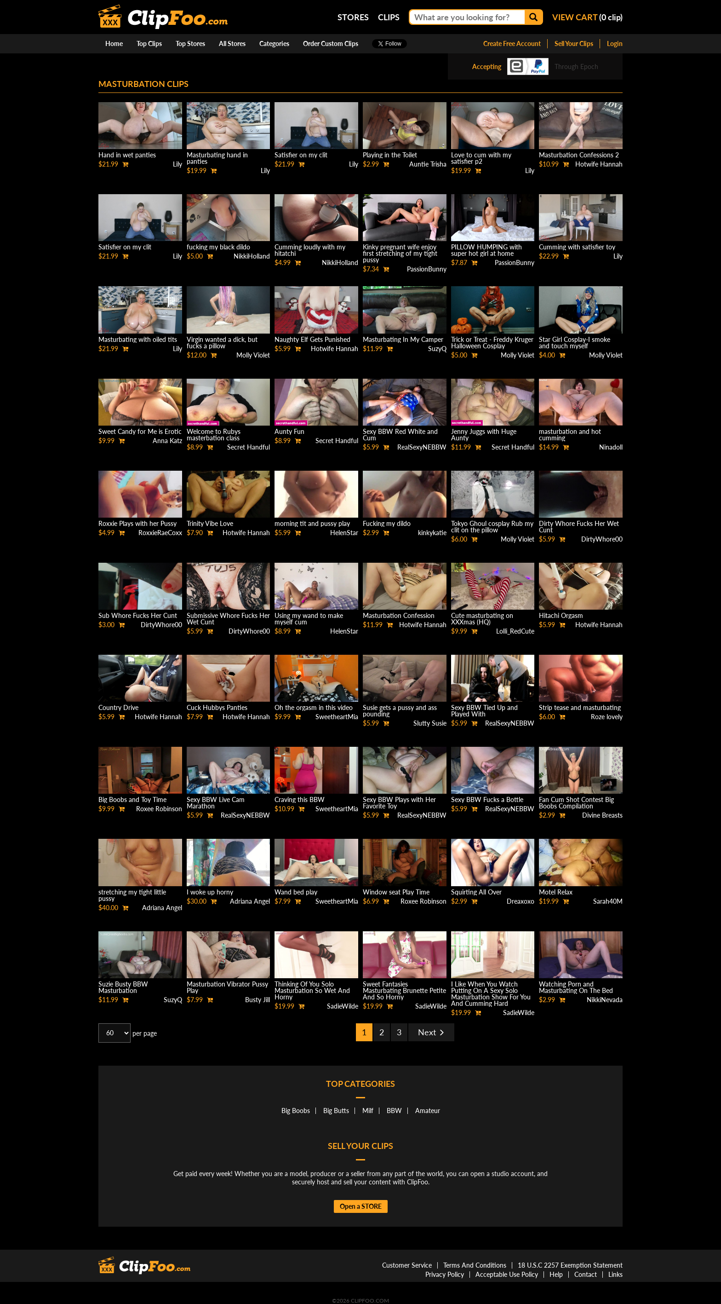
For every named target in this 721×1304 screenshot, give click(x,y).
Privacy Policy (444, 1274)
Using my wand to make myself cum (309, 619)
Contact (585, 1274)
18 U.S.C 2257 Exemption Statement (570, 1265)
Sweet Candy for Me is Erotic (140, 431)
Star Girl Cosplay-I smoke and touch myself (574, 342)
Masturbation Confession (399, 615)
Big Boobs (295, 1110)
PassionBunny (426, 269)
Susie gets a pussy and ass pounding (400, 711)
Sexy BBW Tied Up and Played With (484, 711)
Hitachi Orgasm (561, 615)
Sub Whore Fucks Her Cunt (137, 615)
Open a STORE (361, 1206)
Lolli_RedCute (515, 631)
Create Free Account (512, 43)
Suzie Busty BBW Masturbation (123, 987)
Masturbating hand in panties (217, 158)
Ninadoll (611, 447)
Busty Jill (257, 1000)
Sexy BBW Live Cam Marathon (216, 803)
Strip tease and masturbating (580, 707)
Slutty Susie (429, 723)
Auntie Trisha (427, 164)
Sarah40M (608, 901)
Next (431, 1032)
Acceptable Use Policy (506, 1274)
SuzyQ (437, 348)
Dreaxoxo (520, 901)
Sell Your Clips (574, 43)
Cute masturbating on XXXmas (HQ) (482, 619)
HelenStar (344, 533)
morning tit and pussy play (312, 523)
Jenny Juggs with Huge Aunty (483, 434)
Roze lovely (607, 717)
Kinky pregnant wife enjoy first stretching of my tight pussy (400, 253)
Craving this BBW (300, 799)
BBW (394, 1110)
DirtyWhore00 (602, 539)
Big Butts (336, 1110)
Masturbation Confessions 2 (579, 155)
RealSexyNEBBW (421, 447)
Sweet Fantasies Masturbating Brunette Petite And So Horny (404, 990)
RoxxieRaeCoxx (160, 533)
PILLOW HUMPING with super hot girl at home (486, 250)
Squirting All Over (476, 892)
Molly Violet (253, 355)
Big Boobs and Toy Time (132, 799)
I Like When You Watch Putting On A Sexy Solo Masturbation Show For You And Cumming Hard (491, 993)
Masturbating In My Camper (403, 339)
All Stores (232, 43)
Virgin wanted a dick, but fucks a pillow (222, 342)
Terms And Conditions (474, 1265)
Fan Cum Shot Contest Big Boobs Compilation (576, 803)
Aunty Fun (289, 431)
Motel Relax (555, 892)
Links (615, 1274)
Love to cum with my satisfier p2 (481, 158)
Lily (177, 164)
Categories (274, 43)
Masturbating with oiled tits (137, 339)
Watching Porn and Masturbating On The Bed (576, 987)
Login (615, 43)
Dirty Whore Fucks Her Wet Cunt (579, 526)
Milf (367, 1110)
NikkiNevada (605, 1000)
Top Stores (190, 43)
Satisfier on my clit (301, 155)
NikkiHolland (252, 256)
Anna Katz (167, 440)
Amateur (427, 1110)
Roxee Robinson (159, 809)
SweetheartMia (336, 717)
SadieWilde (342, 1006)
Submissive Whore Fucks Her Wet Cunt (228, 619)
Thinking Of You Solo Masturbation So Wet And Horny (312, 990)
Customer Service (407, 1265)
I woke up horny (210, 892)
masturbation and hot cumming (570, 434)
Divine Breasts (602, 815)
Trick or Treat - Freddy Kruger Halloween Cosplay (492, 342)
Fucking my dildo (387, 523)
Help (556, 1274)
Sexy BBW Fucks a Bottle (487, 799)
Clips (389, 17)
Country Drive (118, 707)
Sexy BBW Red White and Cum (400, 434)
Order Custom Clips (330, 43)
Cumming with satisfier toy (577, 247)
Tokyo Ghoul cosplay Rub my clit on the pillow (492, 526)
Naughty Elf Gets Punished (312, 339)
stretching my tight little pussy (132, 895)
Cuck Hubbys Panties (217, 707)
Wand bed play (296, 892)
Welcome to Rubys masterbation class (213, 434)
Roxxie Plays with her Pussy (137, 523)
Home (114, 43)
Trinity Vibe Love (210, 523)
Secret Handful (248, 447)
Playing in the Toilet (390, 155)
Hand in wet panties (127, 155)
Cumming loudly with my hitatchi (310, 250)
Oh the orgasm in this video (314, 707)
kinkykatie (432, 533)
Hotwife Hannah (599, 164)
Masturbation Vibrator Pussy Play (227, 987)
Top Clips (149, 43)
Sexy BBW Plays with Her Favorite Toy (399, 803)
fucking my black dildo (218, 247)
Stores (353, 17)
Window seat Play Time (396, 892)
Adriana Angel (162, 908)
